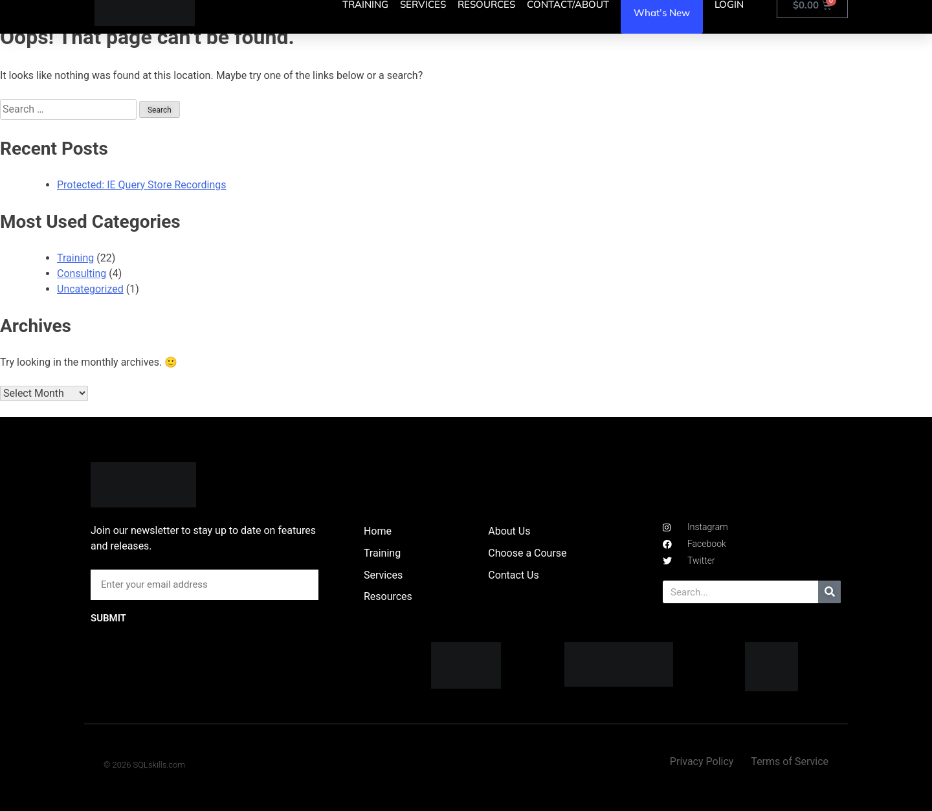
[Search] (829, 592)
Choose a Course (527, 553)
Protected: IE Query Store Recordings (142, 185)
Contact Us (513, 575)
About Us (509, 531)
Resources (388, 596)
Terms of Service (789, 761)
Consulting (81, 273)
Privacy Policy (702, 761)
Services (383, 575)
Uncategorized (90, 289)
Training (75, 258)
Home (378, 531)
